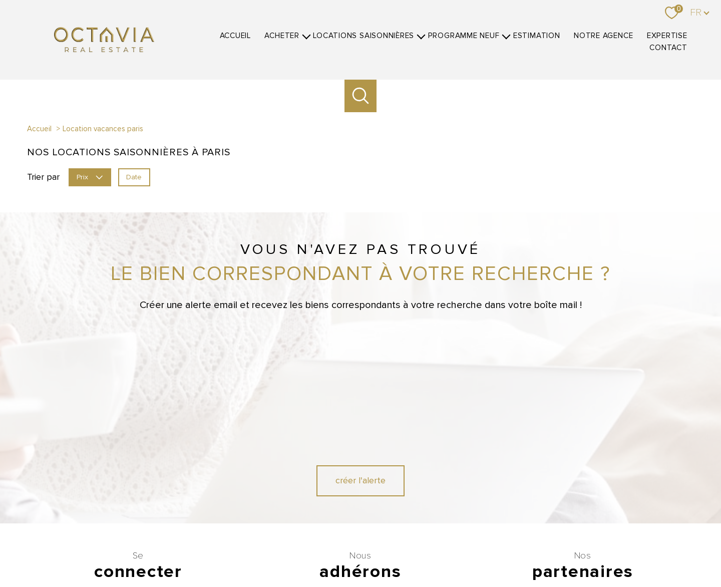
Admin (475, 550)
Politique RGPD (546, 550)
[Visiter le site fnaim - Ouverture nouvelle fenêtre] (358, 488)
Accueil (235, 36)
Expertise (667, 36)
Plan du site (393, 550)
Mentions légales (438, 550)
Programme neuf (464, 36)
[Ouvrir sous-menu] (306, 36)
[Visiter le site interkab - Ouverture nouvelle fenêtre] (420, 488)
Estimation (536, 36)
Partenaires (505, 550)
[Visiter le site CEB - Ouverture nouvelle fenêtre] (334, 515)
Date (134, 176)
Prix (90, 176)
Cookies (585, 550)
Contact (668, 48)
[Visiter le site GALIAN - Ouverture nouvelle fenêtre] (298, 488)
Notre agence (603, 36)
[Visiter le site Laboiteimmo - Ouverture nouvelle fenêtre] (360, 569)
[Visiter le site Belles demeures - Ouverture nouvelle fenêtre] (600, 488)
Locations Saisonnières (363, 36)
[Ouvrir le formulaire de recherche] (360, 96)
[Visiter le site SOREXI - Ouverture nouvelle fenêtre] (417, 515)
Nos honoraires (305, 550)
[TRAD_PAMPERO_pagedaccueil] (104, 49)
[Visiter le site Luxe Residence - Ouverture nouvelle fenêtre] (565, 488)
